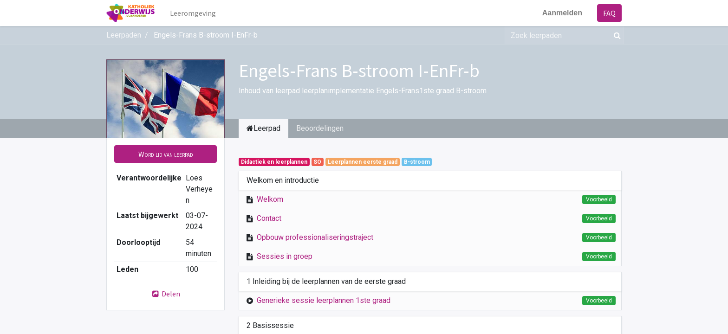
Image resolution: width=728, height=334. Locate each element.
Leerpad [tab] (263, 128)
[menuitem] (193, 13)
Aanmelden (562, 13)
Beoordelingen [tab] (320, 128)
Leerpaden (123, 35)
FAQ (609, 13)
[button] (165, 154)
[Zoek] (615, 35)
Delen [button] (166, 293)
